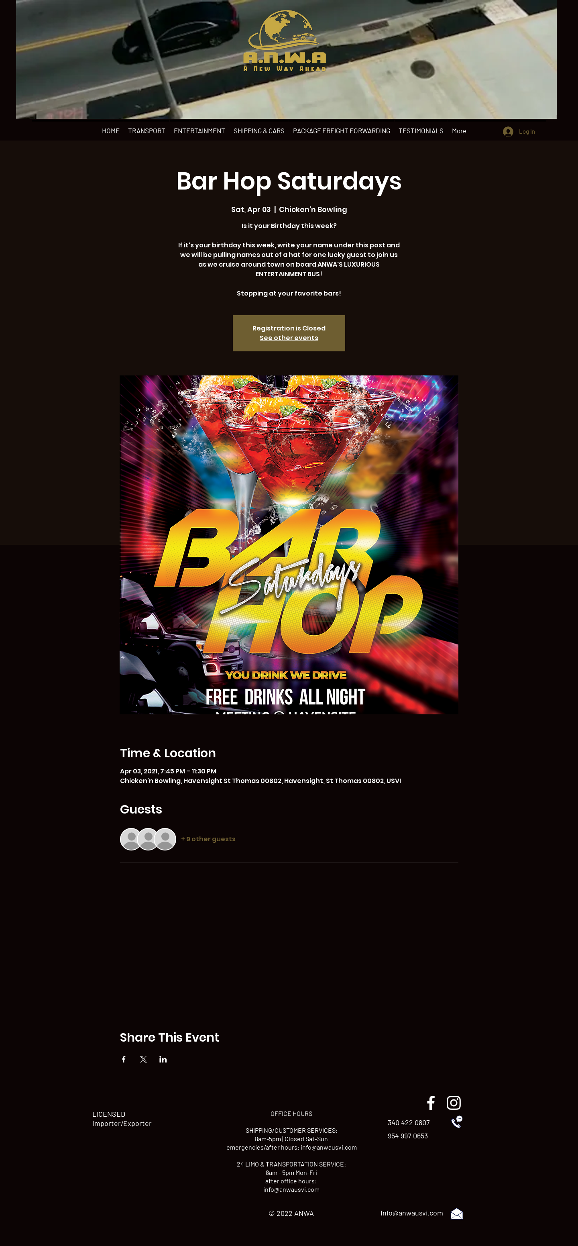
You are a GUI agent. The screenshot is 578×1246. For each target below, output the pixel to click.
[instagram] (453, 1102)
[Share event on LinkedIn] (163, 1059)
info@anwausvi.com (329, 1147)
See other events (289, 338)
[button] (146, 130)
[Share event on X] (143, 1059)
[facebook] (430, 1102)
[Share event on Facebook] (124, 1059)
